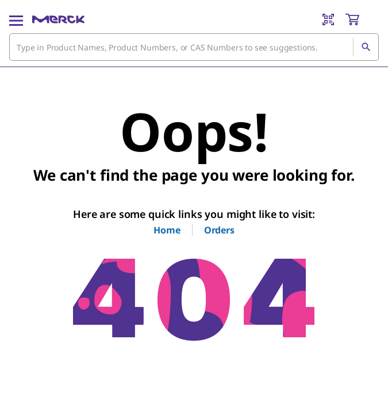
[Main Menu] (16, 19)
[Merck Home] (58, 19)
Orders (219, 230)
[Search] (365, 47)
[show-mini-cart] (361, 19)
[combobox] (194, 47)
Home (166, 230)
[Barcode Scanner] (328, 19)
